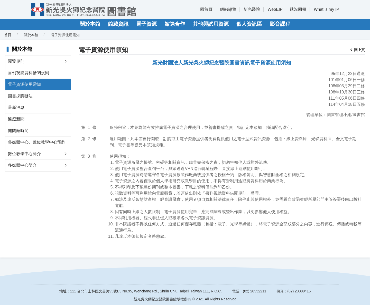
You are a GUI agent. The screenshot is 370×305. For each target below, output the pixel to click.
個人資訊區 (249, 24)
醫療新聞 (16, 119)
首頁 (7, 35)
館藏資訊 (118, 24)
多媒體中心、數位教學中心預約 (37, 142)
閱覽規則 (16, 61)
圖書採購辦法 (20, 96)
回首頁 (206, 9)
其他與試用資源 (211, 24)
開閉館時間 (18, 130)
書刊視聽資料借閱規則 (28, 73)
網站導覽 (228, 9)
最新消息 (16, 107)
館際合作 (174, 24)
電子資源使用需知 (24, 84)
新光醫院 (252, 9)
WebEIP (274, 9)
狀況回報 (298, 9)
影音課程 (280, 24)
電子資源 (146, 24)
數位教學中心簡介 (24, 153)
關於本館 (90, 24)
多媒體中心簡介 (22, 165)
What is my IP (326, 9)
